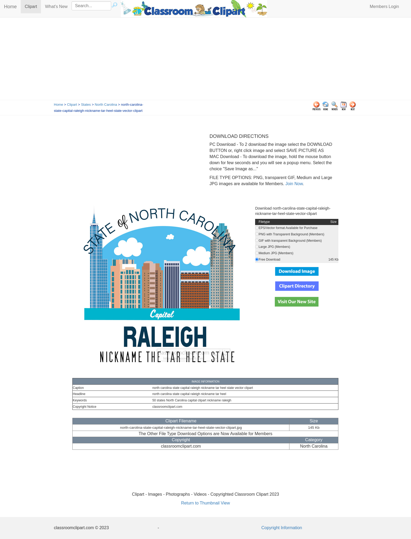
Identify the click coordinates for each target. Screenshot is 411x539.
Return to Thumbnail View (205, 503)
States (86, 105)
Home (10, 6)
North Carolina (106, 105)
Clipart (33, 6)
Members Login (384, 6)
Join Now (293, 183)
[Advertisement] (205, 60)
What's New (56, 6)
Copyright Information (281, 527)
